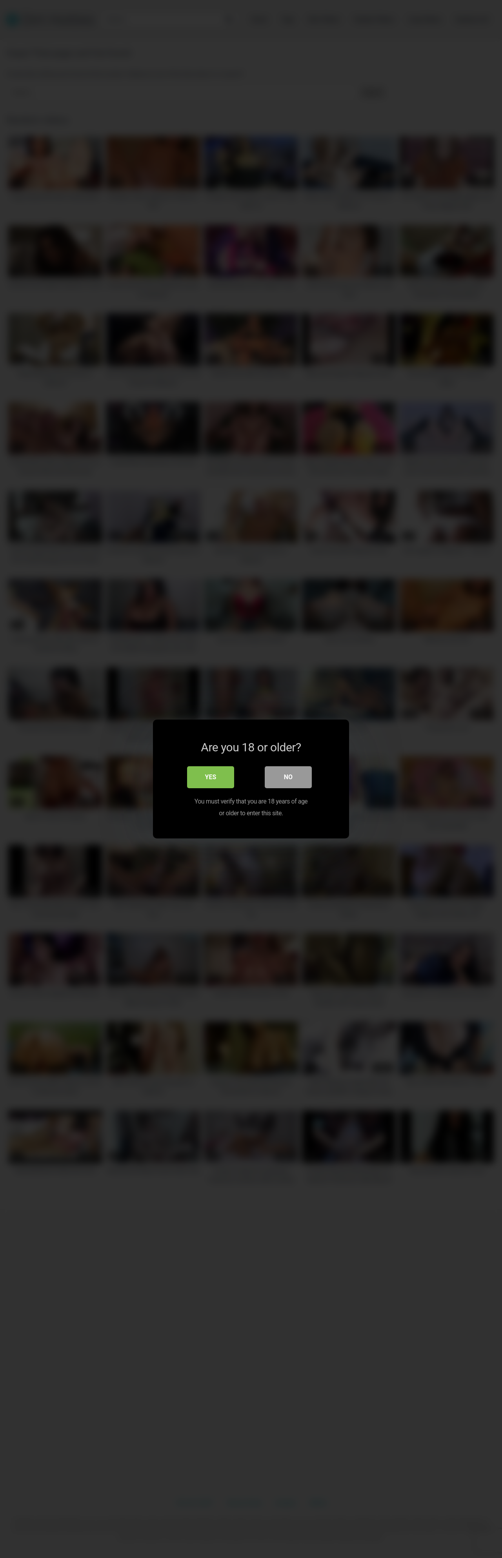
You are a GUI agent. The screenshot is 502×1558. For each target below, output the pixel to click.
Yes (210, 777)
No (288, 777)
